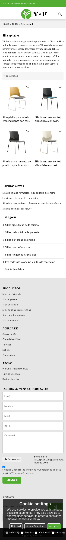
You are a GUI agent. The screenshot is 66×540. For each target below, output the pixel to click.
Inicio (6, 23)
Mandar (12, 480)
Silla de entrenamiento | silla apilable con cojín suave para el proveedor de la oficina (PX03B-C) (48, 119)
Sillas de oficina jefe (11, 294)
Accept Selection (34, 526)
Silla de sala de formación (16, 192)
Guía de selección (11, 373)
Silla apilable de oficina (43, 192)
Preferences (42, 532)
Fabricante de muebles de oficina (20, 197)
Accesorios (12, 459)
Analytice (27, 532)
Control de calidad (11, 339)
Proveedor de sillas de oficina (45, 203)
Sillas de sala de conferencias (16, 309)
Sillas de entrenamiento (13, 315)
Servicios (6, 344)
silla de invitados (10, 320)
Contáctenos (8, 355)
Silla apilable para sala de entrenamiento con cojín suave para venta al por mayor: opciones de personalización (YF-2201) (16, 119)
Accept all (54, 526)
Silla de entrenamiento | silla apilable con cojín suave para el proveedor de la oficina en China (48, 163)
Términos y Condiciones (22, 473)
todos (15, 23)
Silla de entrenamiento (14, 203)
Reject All (16, 526)
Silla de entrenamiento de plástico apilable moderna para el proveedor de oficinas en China (16, 163)
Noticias (6, 349)
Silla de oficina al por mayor (17, 208)
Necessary (12, 532)
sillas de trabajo (10, 304)
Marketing (58, 532)
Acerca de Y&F (9, 334)
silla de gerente (9, 299)
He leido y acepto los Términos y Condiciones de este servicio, (31, 470)
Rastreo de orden (11, 379)
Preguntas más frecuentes (15, 368)
